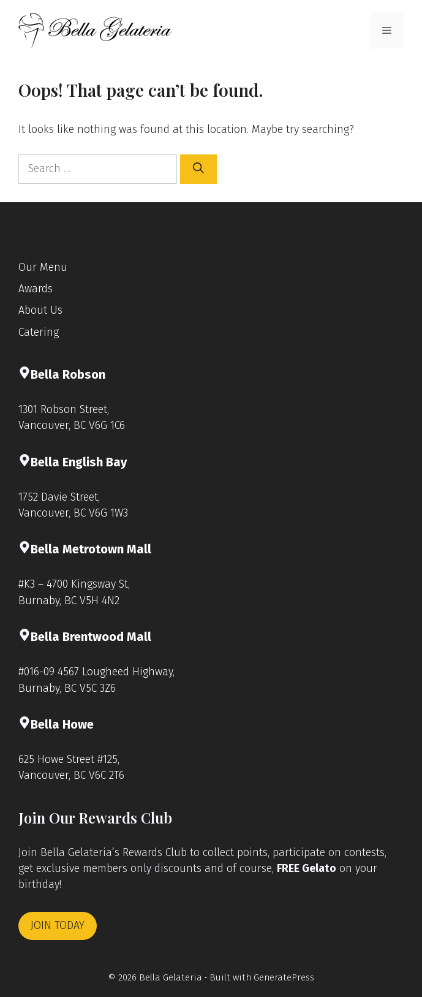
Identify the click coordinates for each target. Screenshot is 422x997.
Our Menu (42, 267)
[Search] (198, 169)
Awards (35, 288)
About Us (40, 310)
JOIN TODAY (58, 925)
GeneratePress (284, 977)
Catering (38, 332)
